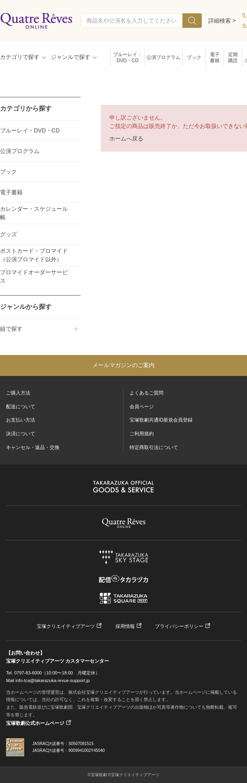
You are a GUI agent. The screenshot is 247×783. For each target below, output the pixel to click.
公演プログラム (163, 57)
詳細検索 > (222, 20)
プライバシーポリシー (179, 626)
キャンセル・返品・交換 (32, 447)
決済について (20, 434)
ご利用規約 (142, 434)
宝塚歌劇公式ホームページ (35, 723)
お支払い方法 (20, 420)
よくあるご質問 (146, 393)
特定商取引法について (154, 447)
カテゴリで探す (20, 57)
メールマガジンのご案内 (123, 365)
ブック (194, 57)
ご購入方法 (18, 393)
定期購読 (233, 57)
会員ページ (142, 406)
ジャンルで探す (70, 57)
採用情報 (125, 626)
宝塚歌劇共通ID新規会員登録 (161, 420)
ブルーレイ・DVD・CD (127, 57)
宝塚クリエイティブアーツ (66, 626)
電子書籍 (215, 57)
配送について (20, 406)
